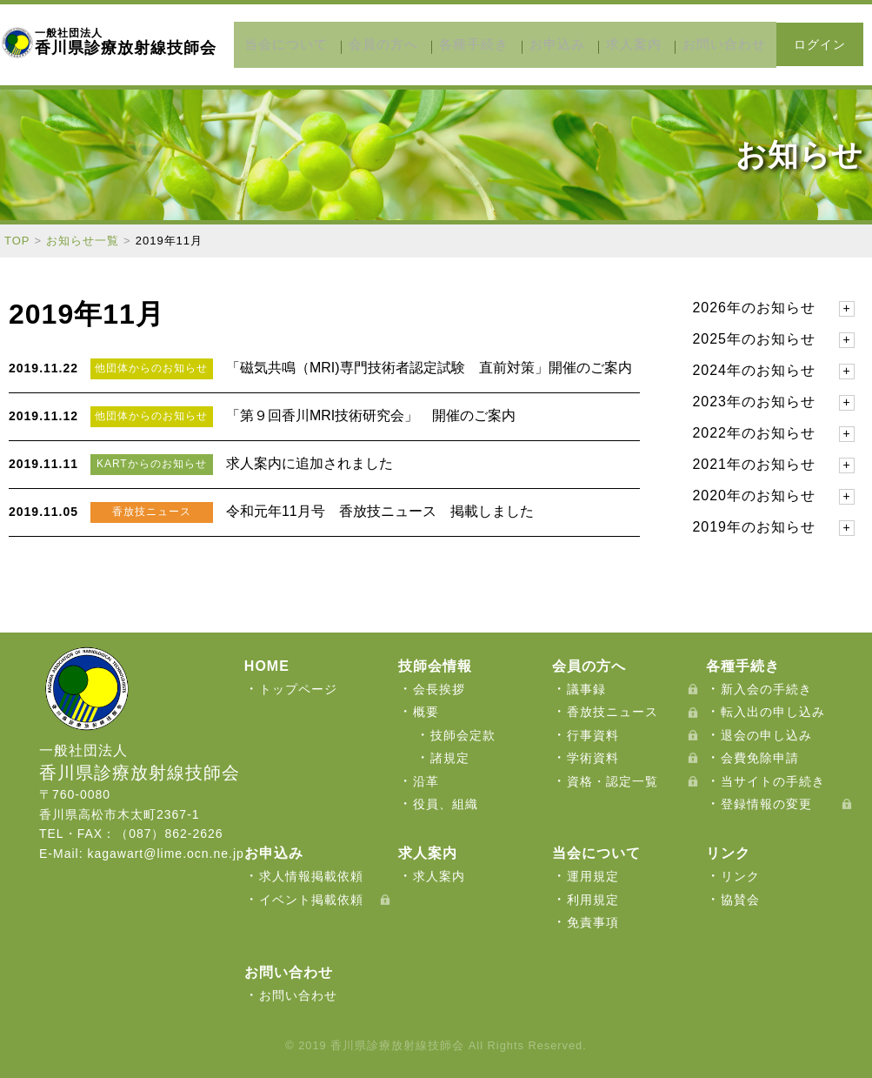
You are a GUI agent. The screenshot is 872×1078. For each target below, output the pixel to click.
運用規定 (593, 876)
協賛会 (740, 899)
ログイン (820, 44)
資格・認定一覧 (612, 780)
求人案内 (612, 44)
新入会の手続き (766, 688)
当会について (322, 44)
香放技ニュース (612, 712)
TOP (17, 239)
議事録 (586, 688)
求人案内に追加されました (309, 462)
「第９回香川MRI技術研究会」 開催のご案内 (371, 414)
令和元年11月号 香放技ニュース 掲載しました (380, 510)
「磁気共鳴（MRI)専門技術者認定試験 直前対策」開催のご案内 (429, 366)
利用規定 (593, 899)
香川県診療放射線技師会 (125, 42)
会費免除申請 (760, 758)
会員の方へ (404, 44)
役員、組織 (445, 803)
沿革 (426, 780)
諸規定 (449, 758)
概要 (426, 712)
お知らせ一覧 (82, 239)
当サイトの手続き (773, 780)
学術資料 (593, 758)
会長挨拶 (439, 688)
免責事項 (593, 922)
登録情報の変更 (766, 803)
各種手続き (480, 44)
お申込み (549, 44)
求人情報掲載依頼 (311, 876)
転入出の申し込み (773, 712)
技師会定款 (463, 734)
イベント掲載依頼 (311, 899)
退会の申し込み (766, 734)
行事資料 (593, 734)
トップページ (298, 688)
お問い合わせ (688, 44)
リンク (740, 876)
